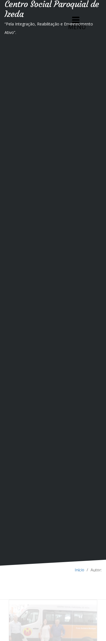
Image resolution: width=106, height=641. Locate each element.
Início (80, 570)
